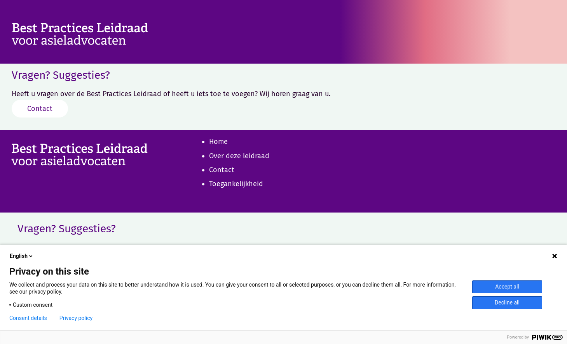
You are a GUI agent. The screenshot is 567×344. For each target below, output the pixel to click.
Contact (39, 108)
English (22, 256)
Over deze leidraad (239, 156)
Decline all (507, 302)
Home (218, 141)
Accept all (507, 286)
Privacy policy (75, 318)
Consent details (28, 318)
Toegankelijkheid (236, 184)
